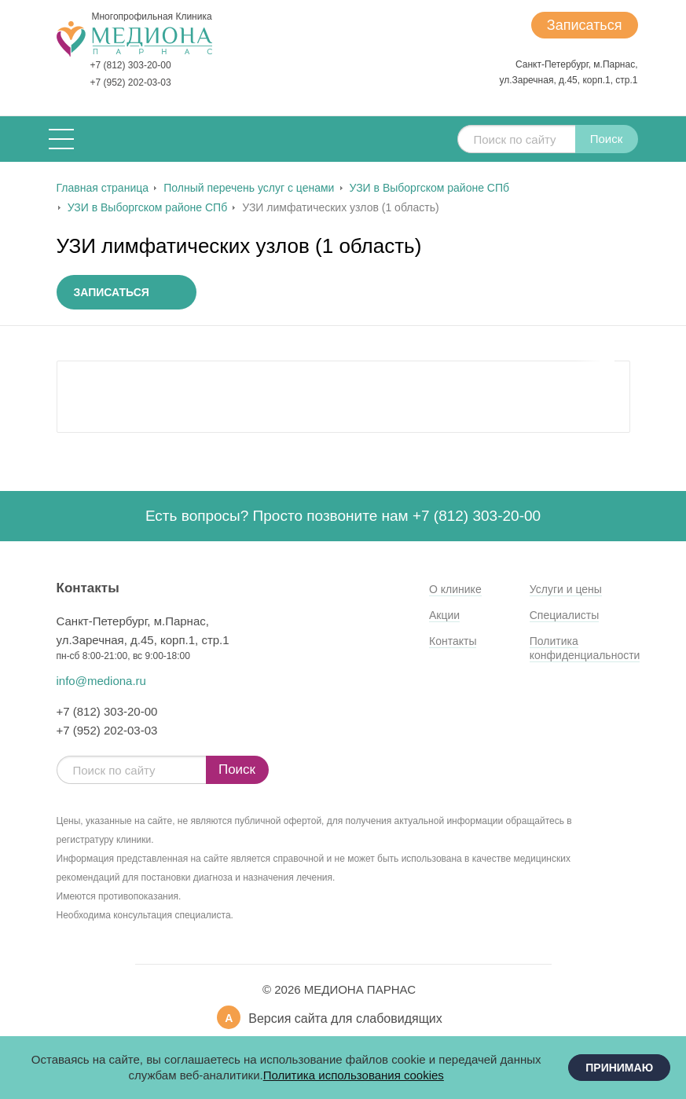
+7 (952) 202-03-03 (130, 82)
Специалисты (565, 615)
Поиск (606, 138)
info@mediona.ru (101, 680)
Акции (444, 615)
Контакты (452, 641)
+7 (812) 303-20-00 (130, 65)
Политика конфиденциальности (585, 648)
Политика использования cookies (353, 1075)
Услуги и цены (566, 589)
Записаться (584, 25)
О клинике (455, 589)
